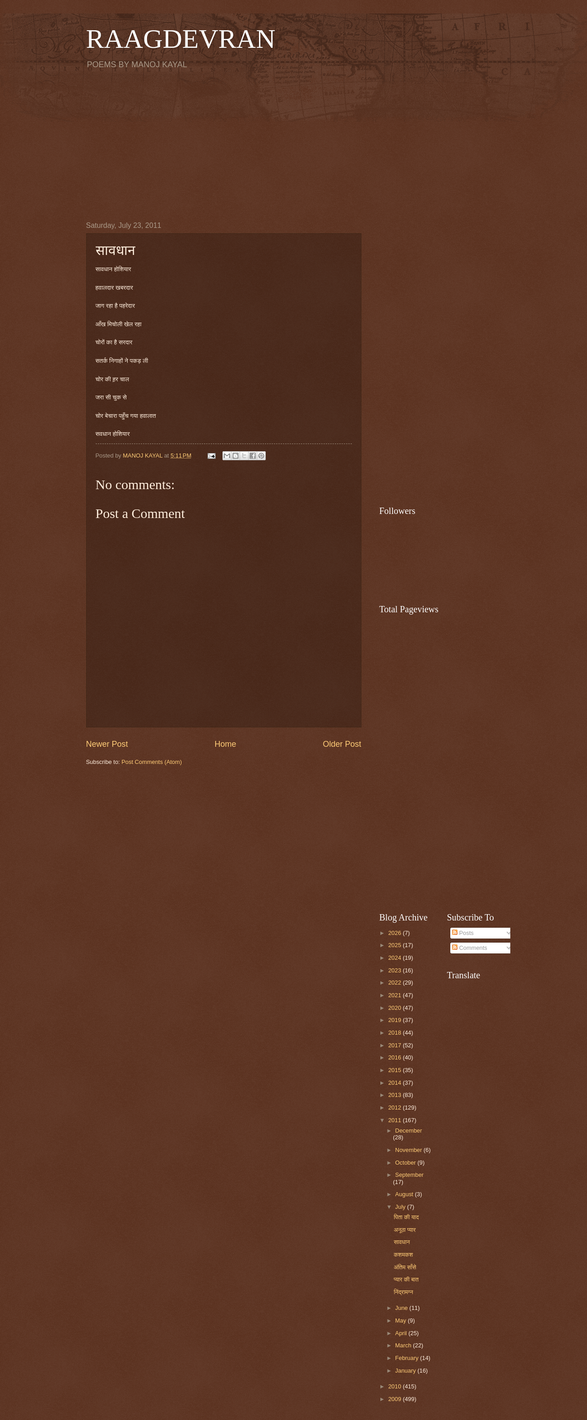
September (409, 1174)
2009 (395, 1399)
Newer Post (107, 744)
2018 (395, 1032)
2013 (395, 1095)
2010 (395, 1386)
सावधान (402, 1242)
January (406, 1370)
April (401, 1333)
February (407, 1358)
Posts (463, 933)
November (409, 1150)
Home (225, 744)
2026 (395, 933)
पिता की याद (406, 1217)
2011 (395, 1120)
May (401, 1320)
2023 (395, 970)
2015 (395, 1070)
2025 (395, 945)
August (405, 1194)
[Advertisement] (293, 145)
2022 (395, 982)
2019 (395, 1020)
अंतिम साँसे (405, 1267)
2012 (395, 1107)
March (404, 1345)
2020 (395, 1007)
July (401, 1206)
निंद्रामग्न (403, 1292)
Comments (469, 947)
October (406, 1162)
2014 (395, 1082)
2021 (395, 995)
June (402, 1307)
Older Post (342, 744)
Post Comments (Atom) (151, 762)
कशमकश (403, 1254)
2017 (395, 1045)
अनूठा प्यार (405, 1229)
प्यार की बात (406, 1279)
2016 (395, 1057)
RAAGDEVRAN (181, 39)
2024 (395, 957)
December (408, 1130)
